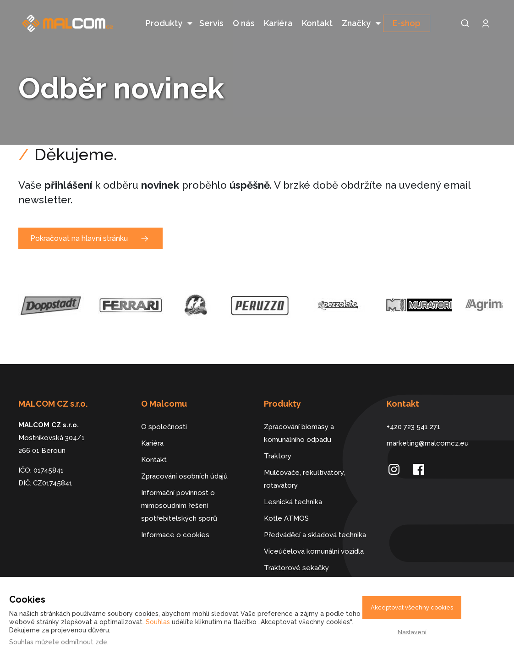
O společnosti (164, 411)
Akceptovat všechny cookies (412, 607)
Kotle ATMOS (286, 503)
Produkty (164, 23)
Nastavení (412, 632)
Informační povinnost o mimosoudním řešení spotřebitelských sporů (179, 490)
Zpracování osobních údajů (184, 461)
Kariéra (278, 23)
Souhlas (158, 622)
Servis (211, 23)
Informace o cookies (175, 519)
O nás (244, 23)
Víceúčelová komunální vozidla (314, 536)
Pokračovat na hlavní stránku (79, 222)
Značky (356, 23)
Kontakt (317, 23)
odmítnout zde (84, 642)
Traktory (277, 440)
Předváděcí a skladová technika (315, 519)
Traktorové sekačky (296, 552)
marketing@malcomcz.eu (428, 428)
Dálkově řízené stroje (299, 569)
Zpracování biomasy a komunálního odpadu (299, 417)
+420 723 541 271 (413, 411)
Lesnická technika (293, 486)
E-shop (407, 23)
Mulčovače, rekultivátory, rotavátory (304, 463)
